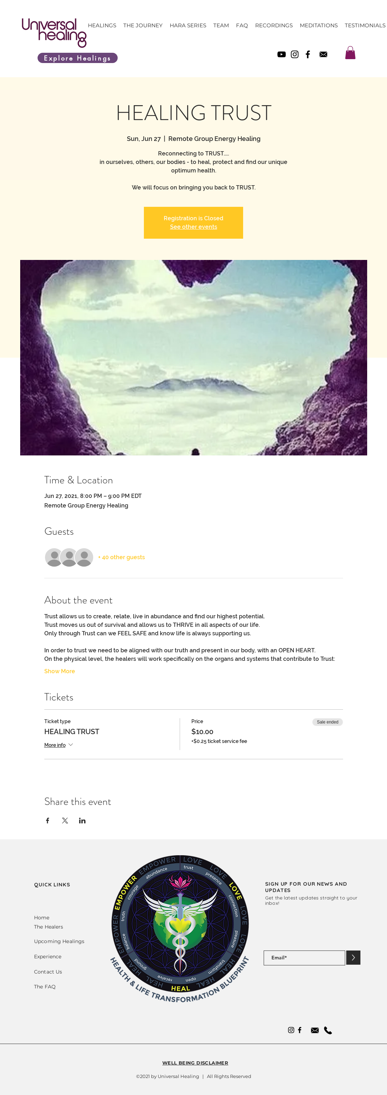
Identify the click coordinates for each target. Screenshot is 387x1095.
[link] (350, 52)
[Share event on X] (65, 820)
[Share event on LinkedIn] (82, 820)
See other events (193, 226)
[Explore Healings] (78, 58)
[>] (353, 958)
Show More (59, 671)
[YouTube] (281, 54)
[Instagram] (295, 54)
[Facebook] (308, 54)
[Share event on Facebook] (47, 820)
